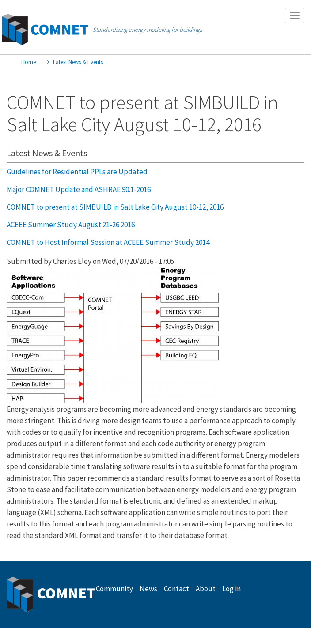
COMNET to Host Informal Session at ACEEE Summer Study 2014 (108, 242)
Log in (231, 589)
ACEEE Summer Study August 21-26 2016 (71, 224)
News (148, 589)
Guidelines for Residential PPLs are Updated (77, 172)
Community (114, 589)
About (206, 589)
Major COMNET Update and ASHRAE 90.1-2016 (79, 189)
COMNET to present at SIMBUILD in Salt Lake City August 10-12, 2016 (115, 207)
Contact (176, 589)
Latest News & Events (78, 62)
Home (28, 62)
